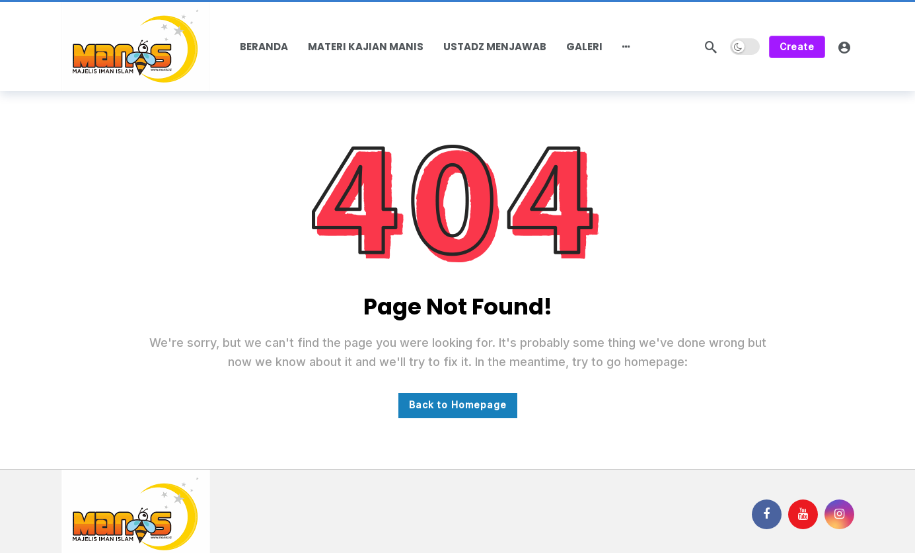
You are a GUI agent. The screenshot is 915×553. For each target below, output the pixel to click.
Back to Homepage (458, 404)
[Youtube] (803, 514)
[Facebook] (767, 514)
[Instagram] (839, 514)
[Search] (711, 47)
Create (797, 46)
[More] (626, 47)
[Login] (844, 47)
